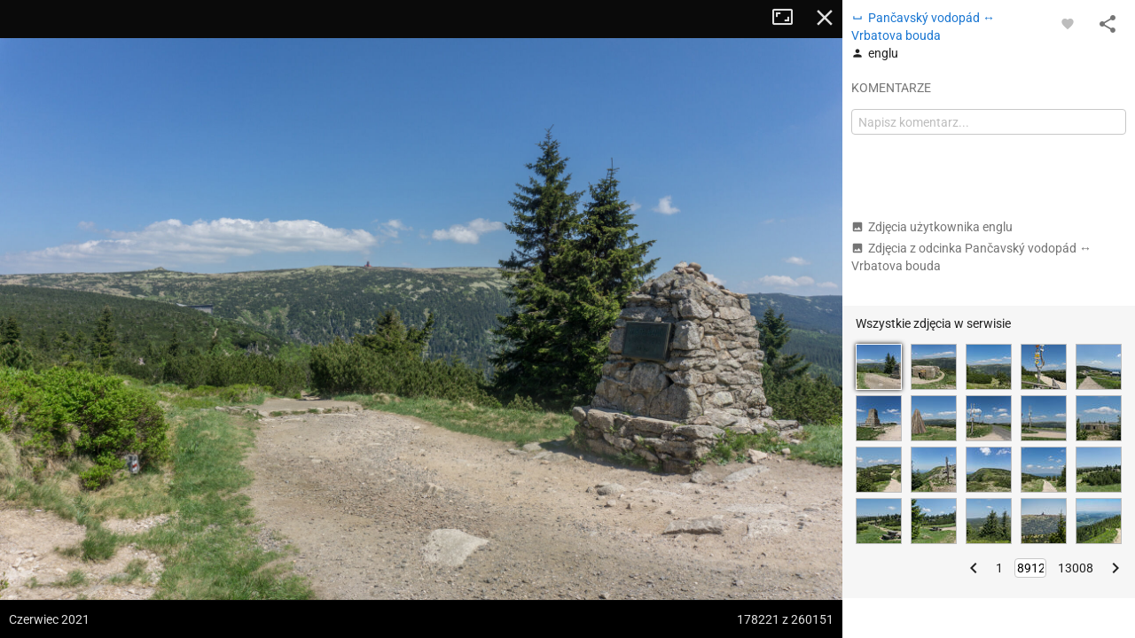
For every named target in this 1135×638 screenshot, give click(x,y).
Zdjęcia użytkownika (932, 227)
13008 (1075, 568)
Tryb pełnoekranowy (789, 17)
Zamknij (824, 17)
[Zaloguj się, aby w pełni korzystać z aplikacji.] (1067, 23)
